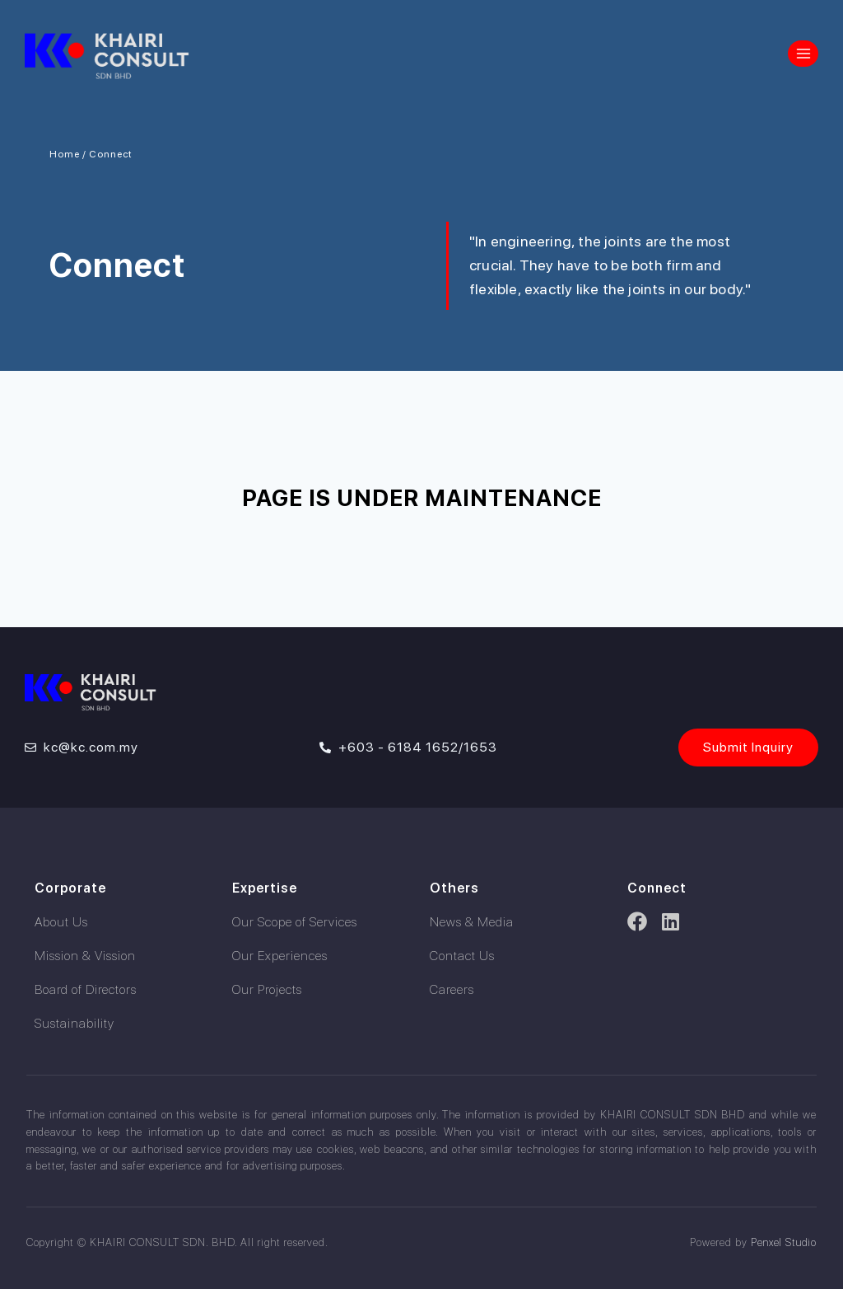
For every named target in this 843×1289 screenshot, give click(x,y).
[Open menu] (803, 53)
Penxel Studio (782, 1242)
